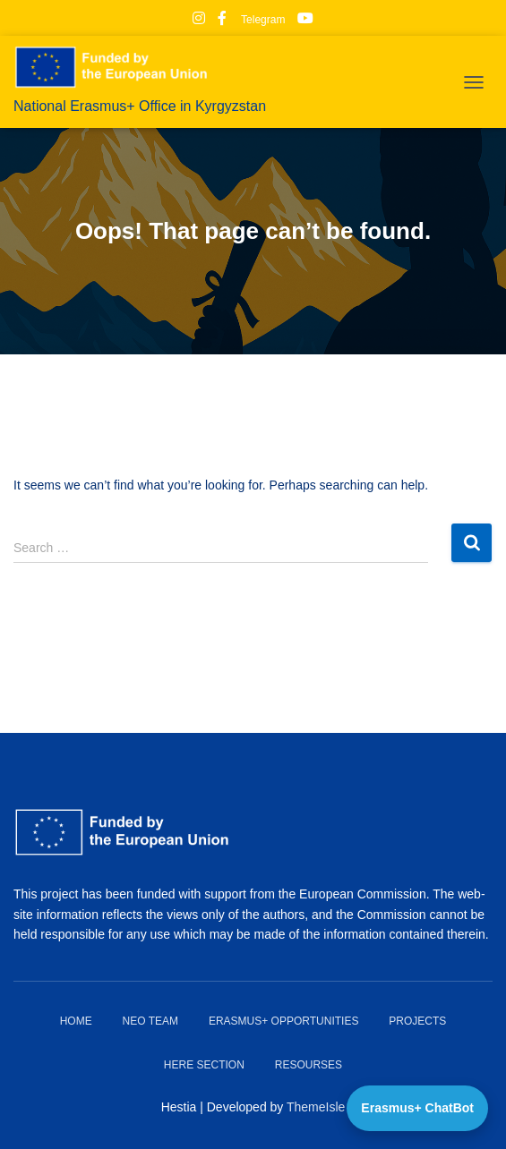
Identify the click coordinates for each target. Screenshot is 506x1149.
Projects (417, 1021)
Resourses (308, 1065)
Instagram (199, 20)
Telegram (261, 19)
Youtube (305, 20)
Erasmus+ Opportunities (283, 1021)
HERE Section (204, 1065)
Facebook (222, 20)
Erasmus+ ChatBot (417, 1108)
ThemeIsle (316, 1107)
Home (76, 1021)
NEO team (150, 1021)
